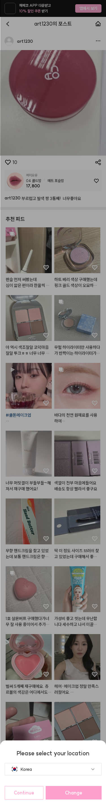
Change (73, 793)
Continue (24, 793)
